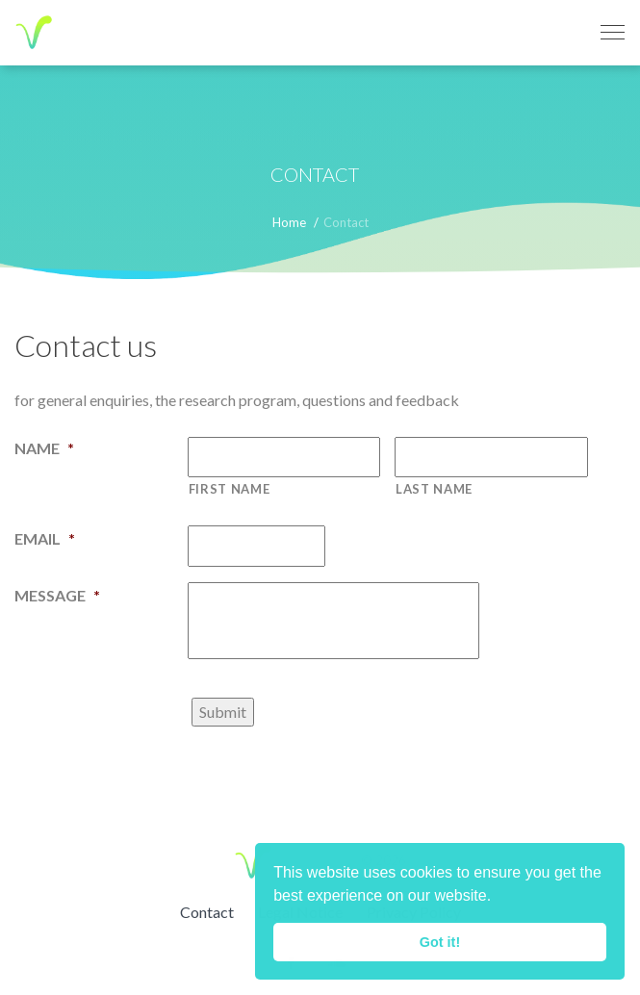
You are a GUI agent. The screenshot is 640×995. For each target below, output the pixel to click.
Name (44, 448)
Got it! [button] (440, 942)
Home (289, 222)
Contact (207, 912)
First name (229, 489)
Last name (434, 489)
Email (44, 538)
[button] (498, 898)
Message (57, 595)
